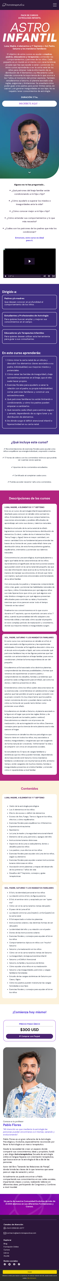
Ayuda (6, 1256)
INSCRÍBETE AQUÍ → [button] (29, 103)
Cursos (7, 1249)
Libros (6, 1253)
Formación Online (11, 1246)
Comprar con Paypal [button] (29, 1036)
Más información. (31, 1278)
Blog (5, 1243)
